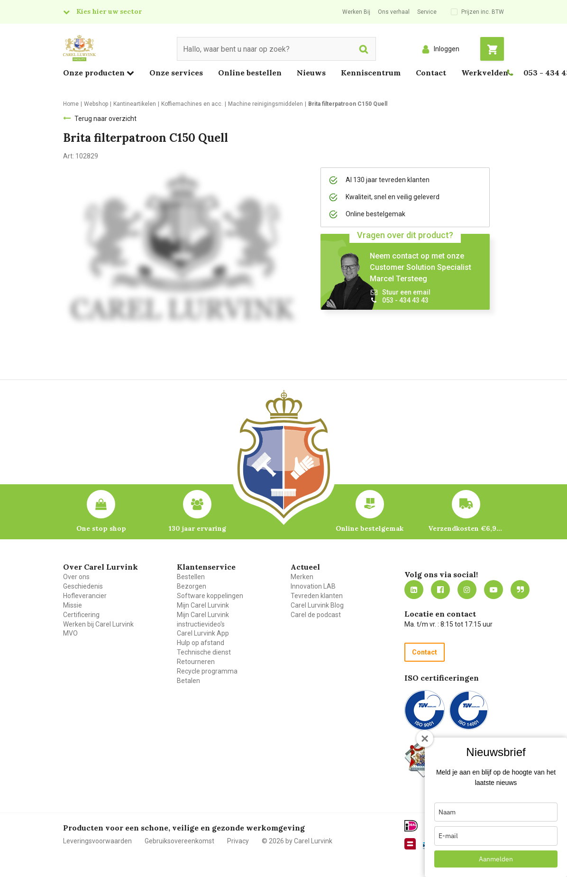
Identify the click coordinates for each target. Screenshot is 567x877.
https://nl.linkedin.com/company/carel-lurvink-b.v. (413, 589)
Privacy (238, 841)
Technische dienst (204, 652)
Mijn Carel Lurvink (203, 605)
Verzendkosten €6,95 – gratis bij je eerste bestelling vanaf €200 (466, 528)
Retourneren (196, 661)
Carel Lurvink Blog (317, 605)
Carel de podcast (316, 615)
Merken (302, 577)
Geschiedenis (83, 586)
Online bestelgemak (369, 528)
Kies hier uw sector (109, 11)
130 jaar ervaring (197, 528)
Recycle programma (207, 671)
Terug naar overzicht (105, 118)
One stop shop (101, 528)
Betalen (188, 680)
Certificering (81, 615)
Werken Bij (356, 12)
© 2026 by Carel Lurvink (297, 841)
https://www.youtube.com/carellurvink (493, 589)
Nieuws (311, 72)
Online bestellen (250, 72)
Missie (72, 605)
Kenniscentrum (371, 72)
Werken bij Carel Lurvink (98, 624)
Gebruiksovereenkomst (179, 841)
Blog (520, 589)
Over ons (76, 577)
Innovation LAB (313, 586)
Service (427, 12)
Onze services (176, 72)
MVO (70, 633)
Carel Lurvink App (203, 633)
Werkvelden (484, 72)
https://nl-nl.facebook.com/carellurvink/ (440, 589)
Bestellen (191, 577)
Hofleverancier (85, 596)
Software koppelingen (210, 596)
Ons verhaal (394, 12)
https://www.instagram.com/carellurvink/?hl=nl (466, 589)
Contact (431, 72)
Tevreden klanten (317, 596)
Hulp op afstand (200, 642)
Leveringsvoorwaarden (97, 841)
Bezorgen (191, 586)
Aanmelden (496, 859)
